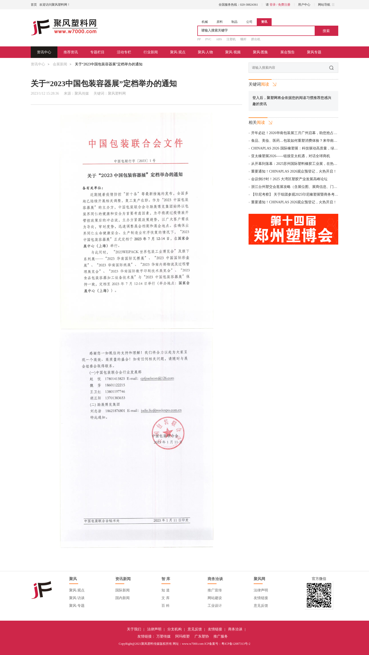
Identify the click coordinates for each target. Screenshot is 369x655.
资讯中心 (44, 52)
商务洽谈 (235, 629)
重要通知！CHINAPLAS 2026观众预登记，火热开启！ (294, 171)
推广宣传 (215, 590)
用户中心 (304, 4)
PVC (208, 39)
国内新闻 (122, 598)
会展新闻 (60, 64)
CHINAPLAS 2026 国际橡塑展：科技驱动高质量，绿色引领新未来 (303, 148)
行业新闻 (151, 52)
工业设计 (215, 606)
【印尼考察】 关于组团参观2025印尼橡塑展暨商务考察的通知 (300, 194)
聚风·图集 (260, 52)
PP (199, 39)
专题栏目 (97, 52)
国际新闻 (122, 590)
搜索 (326, 31)
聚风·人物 (205, 52)
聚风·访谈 (77, 598)
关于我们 (134, 629)
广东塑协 (201, 636)
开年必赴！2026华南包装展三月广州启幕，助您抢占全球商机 (299, 133)
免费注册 (284, 4)
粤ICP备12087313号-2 (235, 644)
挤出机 (255, 39)
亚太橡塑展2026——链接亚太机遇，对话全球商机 (290, 156)
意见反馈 (261, 606)
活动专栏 (124, 52)
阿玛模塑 (182, 636)
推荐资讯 (71, 52)
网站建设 (215, 598)
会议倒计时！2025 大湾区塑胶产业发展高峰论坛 (289, 179)
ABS (219, 39)
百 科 (165, 606)
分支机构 (174, 629)
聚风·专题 (77, 606)
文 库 (165, 598)
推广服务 (220, 636)
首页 (34, 4)
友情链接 (261, 598)
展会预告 (287, 52)
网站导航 (326, 4)
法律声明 (261, 590)
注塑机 (231, 39)
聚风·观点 (178, 52)
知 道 (165, 590)
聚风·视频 (233, 52)
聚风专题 (314, 52)
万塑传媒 (163, 636)
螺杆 (243, 39)
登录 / (274, 4)
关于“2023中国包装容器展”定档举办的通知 (108, 64)
